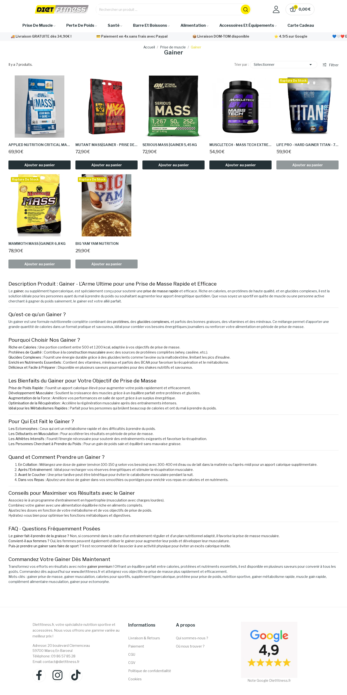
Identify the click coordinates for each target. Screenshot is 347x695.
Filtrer (333, 65)
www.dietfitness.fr (85, 571)
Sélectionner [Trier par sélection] (284, 64)
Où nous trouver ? (190, 646)
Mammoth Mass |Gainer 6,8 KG (37, 243)
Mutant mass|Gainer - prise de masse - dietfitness (106, 145)
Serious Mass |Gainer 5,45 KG (169, 145)
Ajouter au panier (39, 165)
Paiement (136, 646)
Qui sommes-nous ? (192, 638)
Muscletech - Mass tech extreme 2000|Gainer (240, 145)
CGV (131, 663)
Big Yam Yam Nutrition (97, 243)
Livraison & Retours (144, 638)
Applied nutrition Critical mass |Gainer (39, 145)
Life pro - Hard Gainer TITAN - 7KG (307, 145)
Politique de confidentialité (149, 671)
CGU (131, 654)
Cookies (135, 679)
